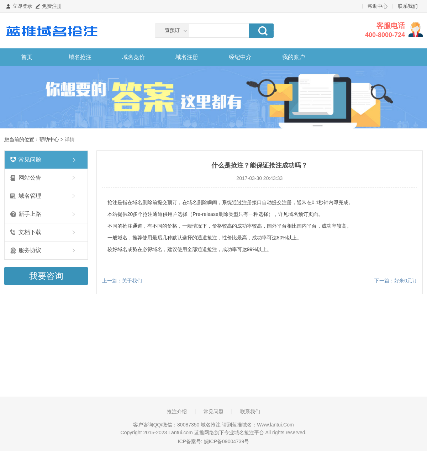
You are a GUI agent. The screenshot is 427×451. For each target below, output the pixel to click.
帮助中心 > (52, 139)
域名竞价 (133, 57)
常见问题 (30, 159)
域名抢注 (80, 57)
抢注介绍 (177, 411)
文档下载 (30, 232)
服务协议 (30, 250)
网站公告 (30, 178)
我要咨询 (46, 276)
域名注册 (186, 57)
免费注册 (52, 6)
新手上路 (30, 214)
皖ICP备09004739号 (226, 441)
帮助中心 (378, 6)
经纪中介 (240, 57)
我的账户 (293, 57)
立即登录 (22, 6)
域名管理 (30, 196)
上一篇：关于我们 (122, 280)
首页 (26, 57)
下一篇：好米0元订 (395, 280)
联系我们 (408, 6)
